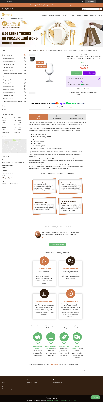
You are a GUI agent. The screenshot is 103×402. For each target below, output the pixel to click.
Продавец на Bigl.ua (51, 398)
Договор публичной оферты (10, 387)
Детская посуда (7, 77)
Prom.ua (59, 397)
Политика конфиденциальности (10, 389)
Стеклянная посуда (8, 64)
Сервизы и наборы (8, 58)
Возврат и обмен (82, 15)
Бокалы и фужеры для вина (42, 50)
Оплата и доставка (69, 15)
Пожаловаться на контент (53, 400)
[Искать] (100, 9)
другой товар (54, 364)
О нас (3, 106)
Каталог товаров (54, 15)
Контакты (93, 15)
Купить (77, 73)
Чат (95, 397)
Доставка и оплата (32, 382)
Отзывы (4, 109)
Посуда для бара (8, 80)
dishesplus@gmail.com (8, 178)
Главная (44, 15)
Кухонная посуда (8, 70)
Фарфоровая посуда (9, 61)
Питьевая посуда (8, 67)
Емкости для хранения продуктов (12, 73)
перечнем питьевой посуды (60, 367)
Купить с (89, 73)
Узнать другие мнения (57, 244)
